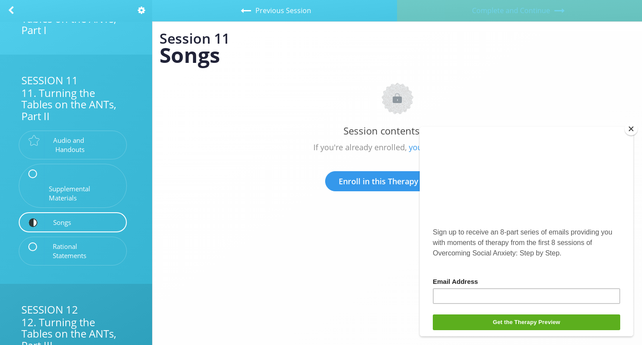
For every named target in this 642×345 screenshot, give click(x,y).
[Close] (631, 128)
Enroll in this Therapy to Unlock (397, 181)
